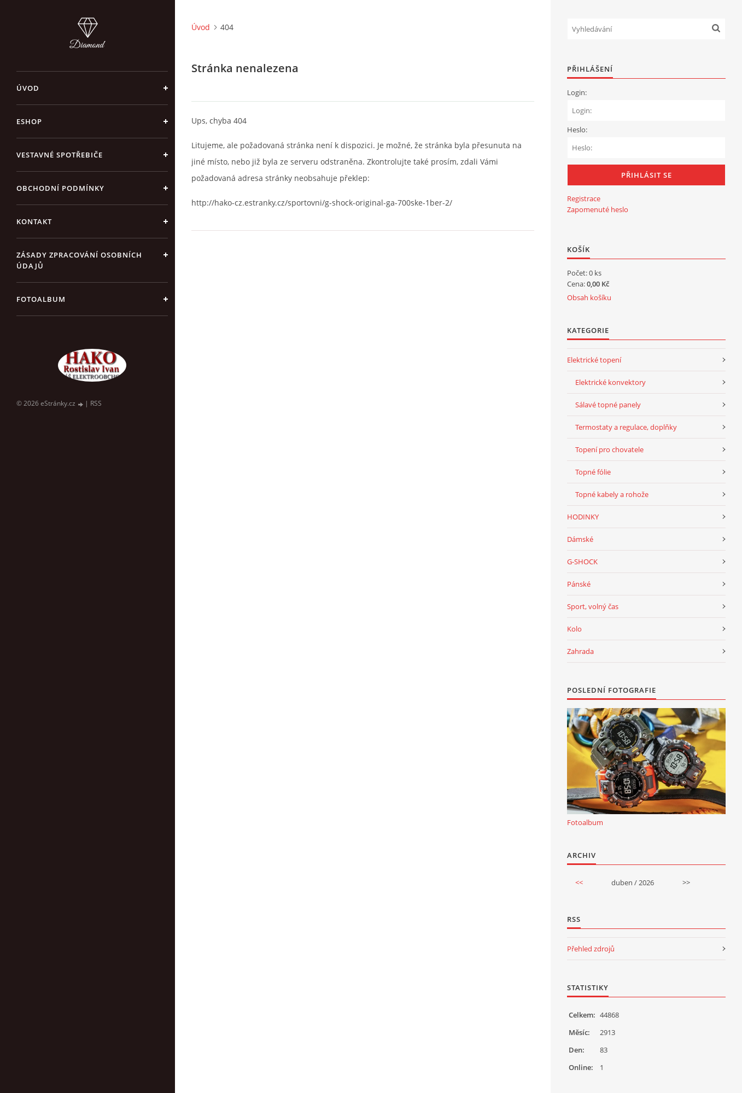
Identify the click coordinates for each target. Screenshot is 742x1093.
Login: (577, 92)
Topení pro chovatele (609, 449)
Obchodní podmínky (60, 188)
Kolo (574, 629)
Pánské (579, 584)
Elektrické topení (594, 360)
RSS (96, 403)
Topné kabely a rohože (611, 494)
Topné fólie (593, 472)
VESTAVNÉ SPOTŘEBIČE (59, 155)
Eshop (29, 121)
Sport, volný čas (592, 606)
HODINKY (583, 517)
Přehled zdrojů (591, 949)
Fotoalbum (41, 299)
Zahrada (580, 651)
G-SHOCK (582, 561)
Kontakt (34, 221)
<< (579, 882)
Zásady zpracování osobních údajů (79, 260)
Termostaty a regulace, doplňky (626, 427)
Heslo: (577, 130)
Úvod (27, 88)
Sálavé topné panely (608, 405)
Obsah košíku (589, 297)
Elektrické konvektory (610, 382)
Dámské (580, 539)
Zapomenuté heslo (597, 209)
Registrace (583, 198)
